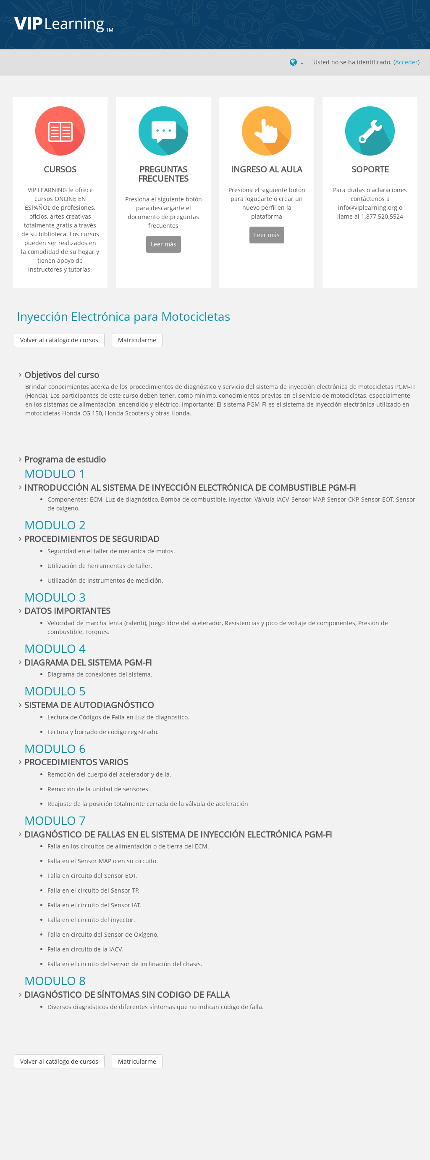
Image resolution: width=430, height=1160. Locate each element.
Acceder (406, 62)
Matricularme (137, 340)
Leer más (163, 244)
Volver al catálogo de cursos (59, 340)
